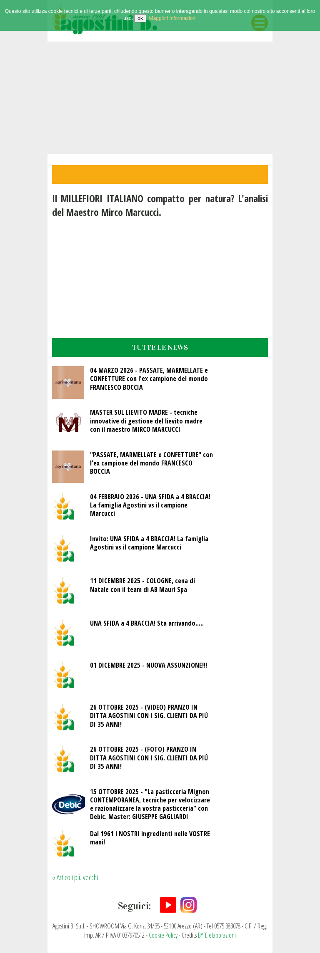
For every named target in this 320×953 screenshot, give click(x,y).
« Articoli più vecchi (75, 877)
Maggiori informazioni (173, 18)
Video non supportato (160, 98)
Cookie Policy (163, 935)
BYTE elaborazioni (217, 935)
